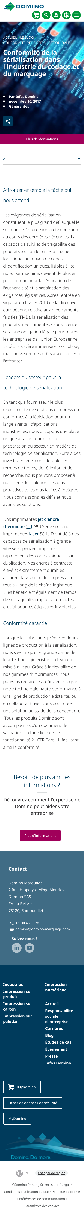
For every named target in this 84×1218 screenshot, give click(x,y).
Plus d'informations (42, 139)
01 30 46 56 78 (27, 923)
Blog (49, 1035)
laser (34, 534)
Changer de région (51, 1173)
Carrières (54, 1028)
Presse (51, 1056)
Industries (13, 984)
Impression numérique (56, 987)
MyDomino (17, 1118)
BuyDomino (22, 1087)
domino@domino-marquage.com (42, 929)
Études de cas (58, 1042)
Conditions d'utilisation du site (26, 1191)
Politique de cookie (66, 1191)
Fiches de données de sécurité (32, 1103)
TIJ (29, 526)
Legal (66, 1184)
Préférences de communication (42, 1199)
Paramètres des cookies (41, 1206)
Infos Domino (58, 1063)
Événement (56, 1049)
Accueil (52, 1003)
